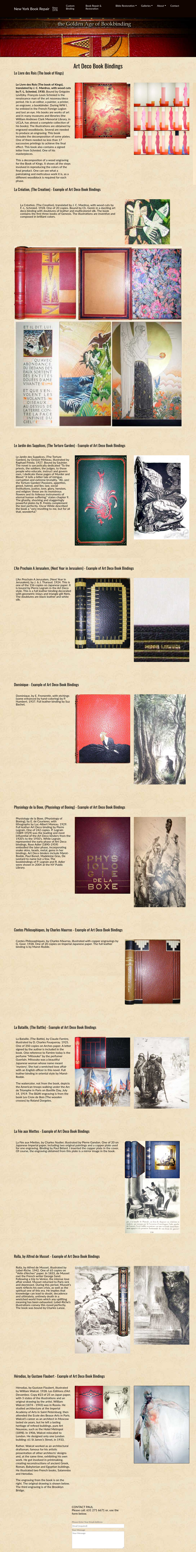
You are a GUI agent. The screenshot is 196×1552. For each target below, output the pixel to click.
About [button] (160, 5)
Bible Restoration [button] (125, 5)
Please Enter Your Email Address (98, 1524)
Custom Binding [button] (70, 7)
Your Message (98, 1539)
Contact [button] (174, 5)
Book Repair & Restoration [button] (94, 7)
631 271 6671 (95, 1510)
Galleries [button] (146, 5)
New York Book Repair (31, 8)
